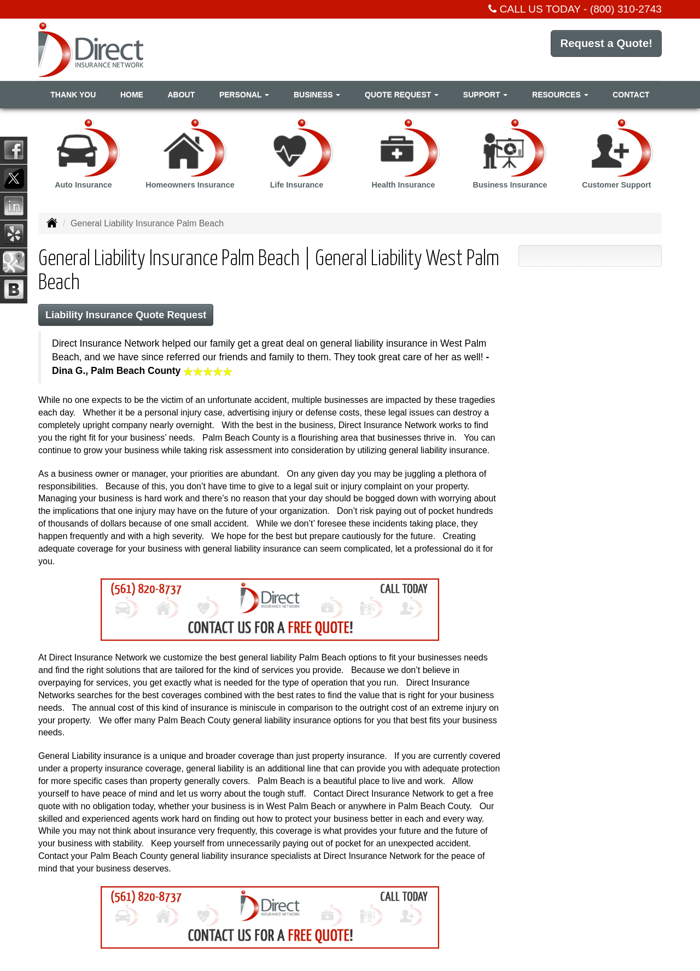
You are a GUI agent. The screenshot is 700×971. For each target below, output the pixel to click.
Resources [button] (560, 94)
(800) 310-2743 (626, 9)
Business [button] (317, 94)
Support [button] (485, 94)
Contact (630, 94)
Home (131, 94)
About (181, 94)
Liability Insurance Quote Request (130, 315)
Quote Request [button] (402, 94)
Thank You (73, 94)
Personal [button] (244, 94)
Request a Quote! (602, 49)
